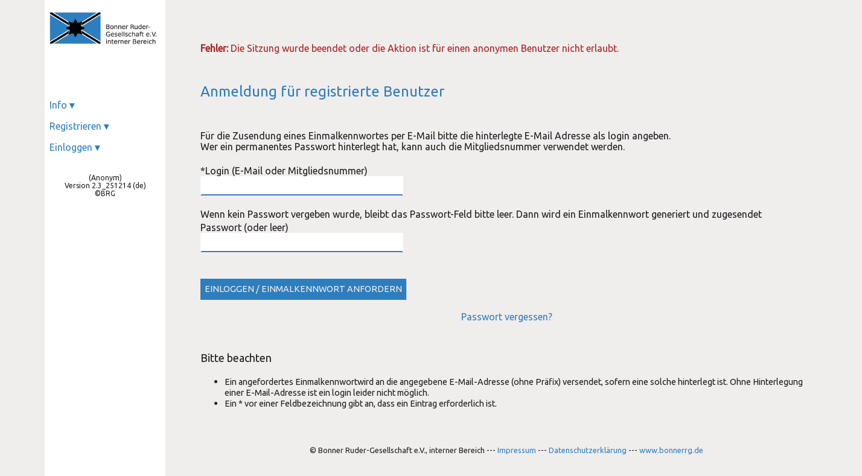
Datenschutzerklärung (588, 450)
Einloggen (74, 147)
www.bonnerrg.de (671, 450)
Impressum (516, 450)
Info (61, 105)
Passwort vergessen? (506, 316)
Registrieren (79, 126)
